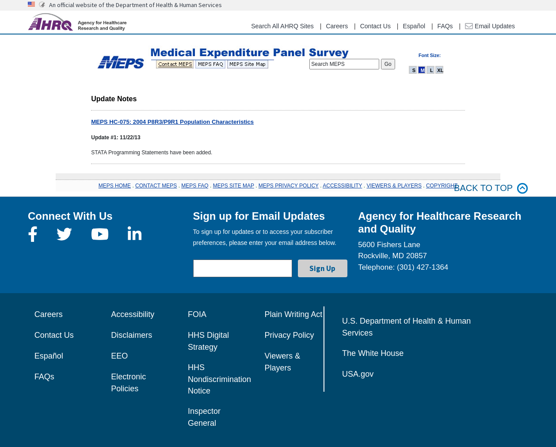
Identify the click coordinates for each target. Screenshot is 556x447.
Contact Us (375, 26)
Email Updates (490, 26)
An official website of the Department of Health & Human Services (135, 5)
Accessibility (132, 314)
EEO (119, 355)
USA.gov (357, 374)
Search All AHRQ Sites (282, 26)
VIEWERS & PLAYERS (393, 186)
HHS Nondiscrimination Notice (219, 379)
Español (414, 26)
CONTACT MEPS (156, 186)
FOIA (197, 314)
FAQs (445, 26)
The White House (373, 353)
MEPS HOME (115, 186)
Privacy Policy (289, 335)
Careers (337, 26)
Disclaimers (131, 335)
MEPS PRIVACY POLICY (289, 186)
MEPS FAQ (194, 186)
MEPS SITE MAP (233, 186)
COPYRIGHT (441, 186)
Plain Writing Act (294, 314)
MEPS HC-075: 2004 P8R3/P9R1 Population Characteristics (172, 121)
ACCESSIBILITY (342, 186)
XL (440, 70)
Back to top (491, 188)
